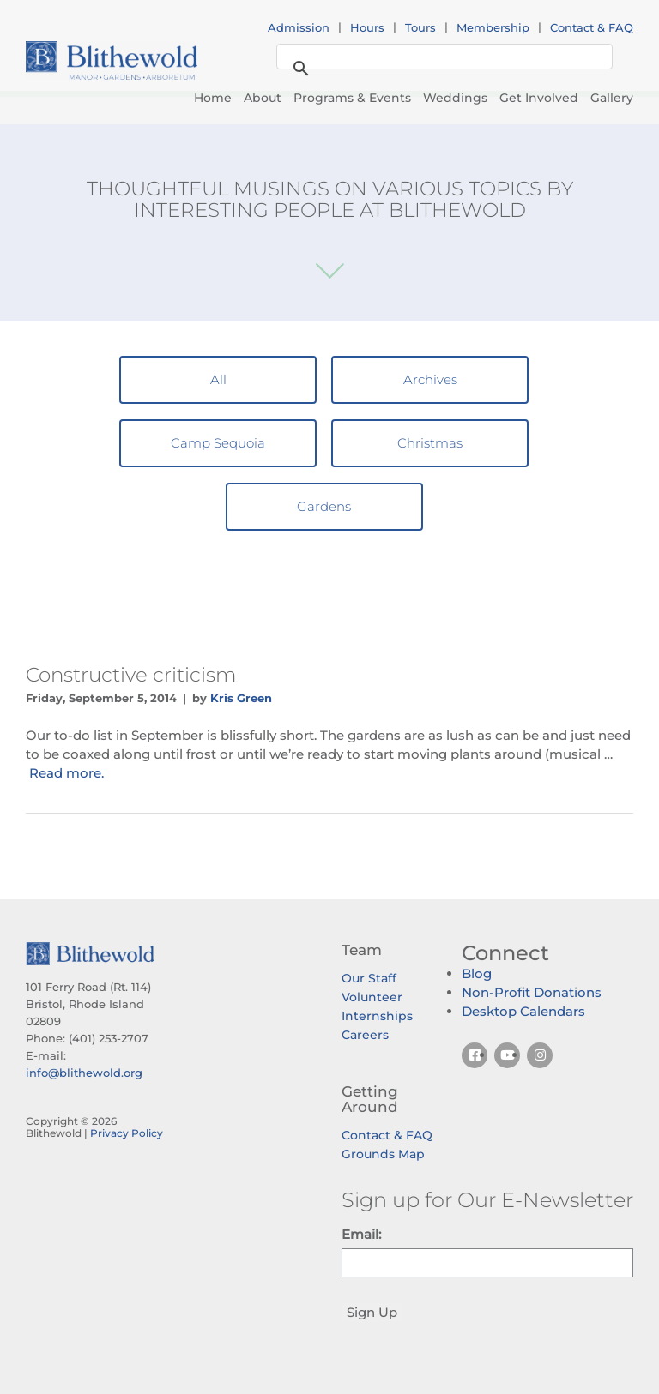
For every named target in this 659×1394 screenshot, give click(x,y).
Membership (492, 27)
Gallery (611, 97)
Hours (367, 27)
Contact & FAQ (591, 27)
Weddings (455, 97)
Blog (477, 973)
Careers (365, 1034)
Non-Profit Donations (532, 992)
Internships (377, 1016)
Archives (430, 379)
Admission (299, 27)
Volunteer (372, 997)
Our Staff (369, 978)
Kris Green (241, 698)
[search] (442, 57)
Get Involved (538, 97)
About (262, 97)
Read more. (66, 773)
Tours (420, 27)
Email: (361, 1234)
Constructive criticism (131, 675)
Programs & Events (352, 97)
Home (213, 97)
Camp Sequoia (218, 443)
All (218, 379)
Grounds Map (383, 1154)
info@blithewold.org (84, 1072)
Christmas (430, 443)
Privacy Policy (126, 1133)
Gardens (324, 506)
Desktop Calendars (523, 1011)
